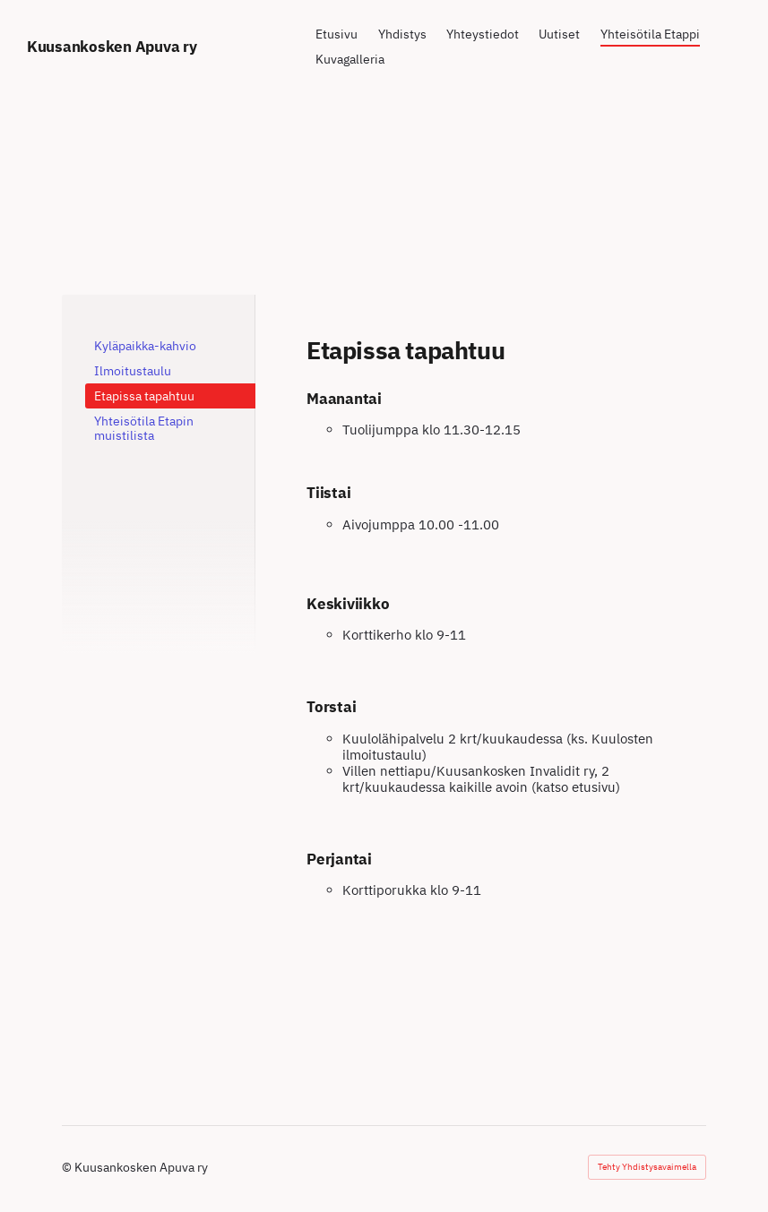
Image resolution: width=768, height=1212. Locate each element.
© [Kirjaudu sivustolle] (68, 1167)
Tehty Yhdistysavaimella (647, 1167)
